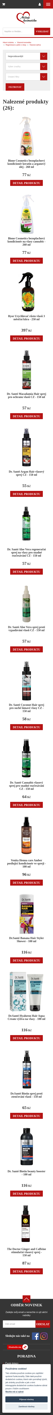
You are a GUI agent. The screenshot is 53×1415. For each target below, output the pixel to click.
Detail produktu (26, 183)
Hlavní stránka (8, 42)
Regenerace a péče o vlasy (15, 45)
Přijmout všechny (26, 1399)
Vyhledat (42, 31)
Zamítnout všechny (26, 1406)
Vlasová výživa (35, 45)
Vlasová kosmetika (24, 42)
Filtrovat (15, 87)
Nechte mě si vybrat (14, 1392)
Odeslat (42, 1324)
